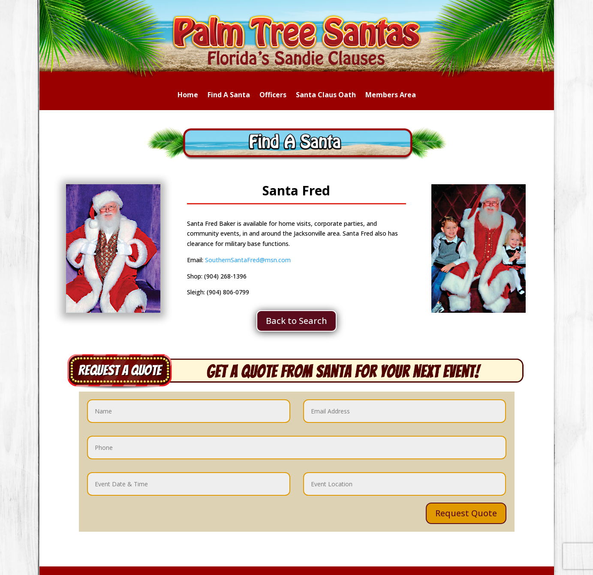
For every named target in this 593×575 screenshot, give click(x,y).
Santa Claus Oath (326, 95)
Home (188, 95)
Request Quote (466, 513)
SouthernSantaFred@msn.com (248, 260)
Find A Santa (229, 95)
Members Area (390, 95)
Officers (272, 95)
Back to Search (296, 320)
